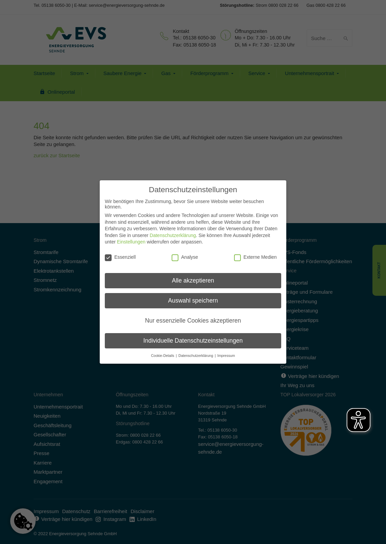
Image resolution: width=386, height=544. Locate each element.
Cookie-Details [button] (163, 352)
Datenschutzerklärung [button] (196, 352)
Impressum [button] (226, 352)
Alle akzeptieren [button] (193, 276)
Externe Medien (255, 253)
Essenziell (120, 253)
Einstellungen (131, 238)
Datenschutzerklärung (173, 231)
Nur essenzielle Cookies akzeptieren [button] (193, 316)
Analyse (185, 253)
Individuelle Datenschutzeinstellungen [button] (193, 336)
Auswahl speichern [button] (193, 296)
